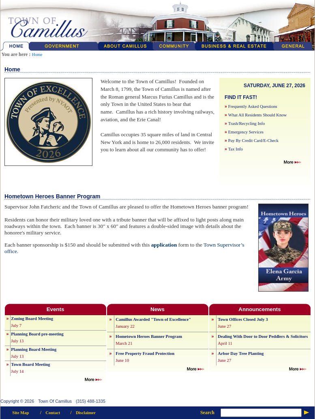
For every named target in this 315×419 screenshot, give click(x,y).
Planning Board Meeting (33, 349)
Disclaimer (86, 412)
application (164, 245)
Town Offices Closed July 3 (243, 319)
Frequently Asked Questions (252, 106)
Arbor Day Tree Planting (241, 353)
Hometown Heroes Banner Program (149, 336)
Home (37, 54)
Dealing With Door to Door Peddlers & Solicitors (263, 336)
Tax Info (235, 149)
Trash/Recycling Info (246, 123)
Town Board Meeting (30, 364)
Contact (52, 412)
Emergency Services (246, 132)
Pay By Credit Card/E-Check (253, 140)
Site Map (20, 412)
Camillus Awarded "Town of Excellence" (153, 319)
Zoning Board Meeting (32, 318)
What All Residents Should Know (257, 115)
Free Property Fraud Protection (145, 353)
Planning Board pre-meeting (37, 334)
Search (207, 412)
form (183, 245)
